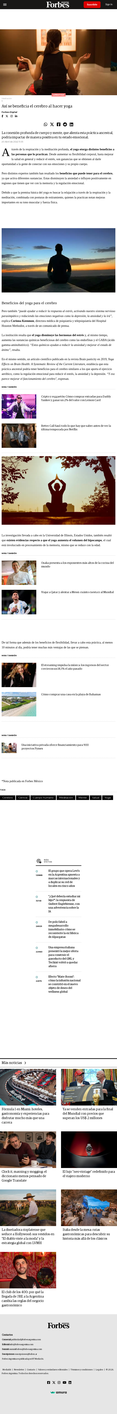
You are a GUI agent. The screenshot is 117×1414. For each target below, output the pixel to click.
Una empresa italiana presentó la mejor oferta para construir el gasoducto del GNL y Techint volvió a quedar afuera (63, 957)
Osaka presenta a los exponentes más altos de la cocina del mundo (77, 565)
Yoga (108, 797)
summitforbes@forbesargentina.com (25, 1349)
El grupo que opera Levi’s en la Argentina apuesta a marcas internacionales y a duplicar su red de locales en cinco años (64, 878)
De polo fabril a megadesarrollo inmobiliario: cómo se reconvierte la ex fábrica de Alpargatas (63, 930)
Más (62, 861)
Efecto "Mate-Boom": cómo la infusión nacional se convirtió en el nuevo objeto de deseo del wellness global (64, 984)
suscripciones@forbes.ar (26, 1354)
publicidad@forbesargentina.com (26, 1340)
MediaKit (6, 1370)
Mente (82, 797)
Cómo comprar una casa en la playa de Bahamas (71, 694)
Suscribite (92, 4)
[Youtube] (64, 1382)
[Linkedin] (70, 1382)
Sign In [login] (109, 4)
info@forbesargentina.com (21, 1345)
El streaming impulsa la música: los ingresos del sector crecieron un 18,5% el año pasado (75, 667)
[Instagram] (59, 1382)
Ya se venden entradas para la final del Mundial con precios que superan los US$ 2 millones (88, 1114)
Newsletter (19, 1370)
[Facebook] (48, 1382)
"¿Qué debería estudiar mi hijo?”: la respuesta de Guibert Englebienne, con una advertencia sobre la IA (64, 904)
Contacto (31, 1370)
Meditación (66, 797)
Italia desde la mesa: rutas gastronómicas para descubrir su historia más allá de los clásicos (86, 1234)
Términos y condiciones (81, 1370)
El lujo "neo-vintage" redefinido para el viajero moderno (89, 1174)
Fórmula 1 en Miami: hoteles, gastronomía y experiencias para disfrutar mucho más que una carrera (25, 1116)
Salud (95, 797)
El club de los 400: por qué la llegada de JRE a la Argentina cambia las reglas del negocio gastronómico (23, 1299)
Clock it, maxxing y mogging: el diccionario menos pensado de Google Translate (24, 1176)
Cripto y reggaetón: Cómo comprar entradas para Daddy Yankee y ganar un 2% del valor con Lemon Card (76, 398)
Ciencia (22, 797)
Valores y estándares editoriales (53, 1370)
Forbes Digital (9, 112)
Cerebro (7, 797)
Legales (99, 1370)
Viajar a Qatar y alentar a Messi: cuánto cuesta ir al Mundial (77, 592)
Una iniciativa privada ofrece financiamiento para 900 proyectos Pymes (55, 747)
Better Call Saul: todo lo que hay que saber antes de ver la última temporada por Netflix (76, 428)
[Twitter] (53, 1382)
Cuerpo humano (43, 797)
